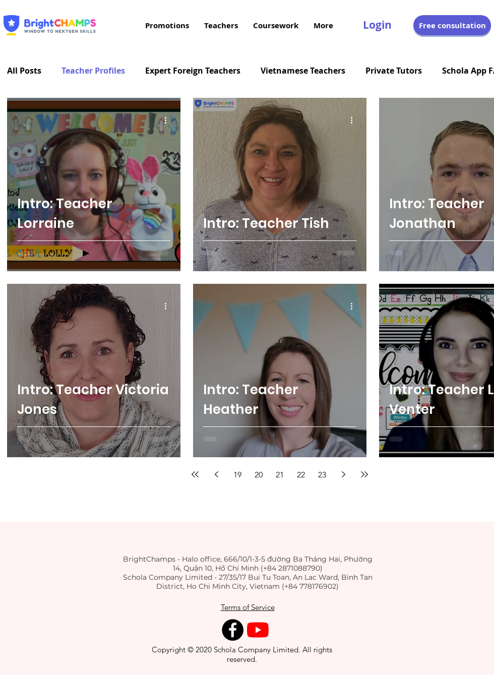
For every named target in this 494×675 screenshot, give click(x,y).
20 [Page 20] (259, 474)
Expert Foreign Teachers (192, 71)
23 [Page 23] (322, 474)
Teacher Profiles (93, 71)
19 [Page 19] (237, 474)
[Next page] (343, 474)
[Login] (377, 25)
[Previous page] (216, 474)
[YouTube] (258, 630)
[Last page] (364, 474)
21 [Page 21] (280, 474)
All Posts (24, 71)
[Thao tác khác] (169, 120)
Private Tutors (393, 71)
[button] (452, 25)
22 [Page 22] (301, 474)
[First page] (195, 474)
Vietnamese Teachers (303, 71)
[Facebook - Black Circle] (232, 630)
